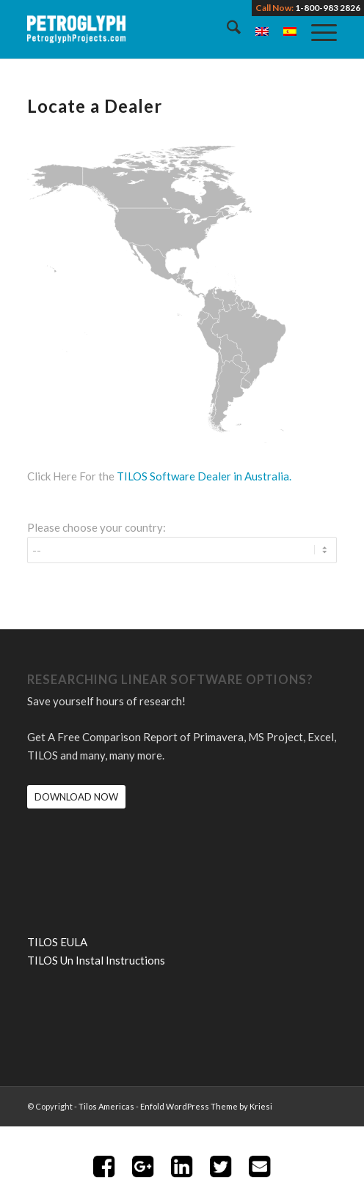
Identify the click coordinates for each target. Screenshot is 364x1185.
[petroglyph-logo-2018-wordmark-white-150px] (150, 29)
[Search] (226, 29)
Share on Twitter (221, 1167)
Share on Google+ (143, 1167)
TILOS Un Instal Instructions (96, 960)
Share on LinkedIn (182, 1167)
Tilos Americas (106, 1106)
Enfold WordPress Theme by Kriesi (206, 1106)
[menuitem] (226, 29)
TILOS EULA (57, 941)
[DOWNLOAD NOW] (76, 797)
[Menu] (316, 29)
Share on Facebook (104, 1167)
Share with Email (260, 1167)
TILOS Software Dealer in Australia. (204, 476)
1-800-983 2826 (327, 7)
